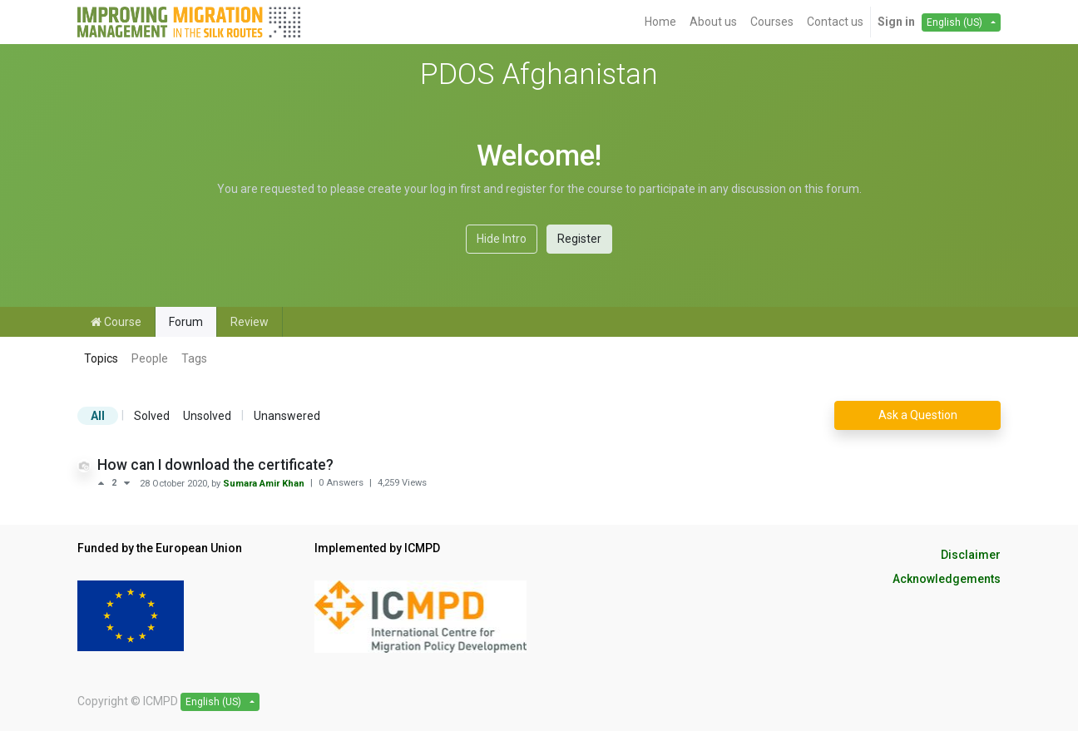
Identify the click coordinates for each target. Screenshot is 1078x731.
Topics (101, 358)
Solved (152, 415)
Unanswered (287, 415)
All (98, 415)
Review (249, 321)
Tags (194, 358)
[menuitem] (660, 22)
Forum (186, 321)
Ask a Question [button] (917, 415)
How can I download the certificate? (215, 465)
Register (579, 238)
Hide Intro (502, 238)
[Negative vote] (126, 483)
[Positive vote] (104, 483)
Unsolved (207, 415)
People (149, 358)
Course (116, 321)
